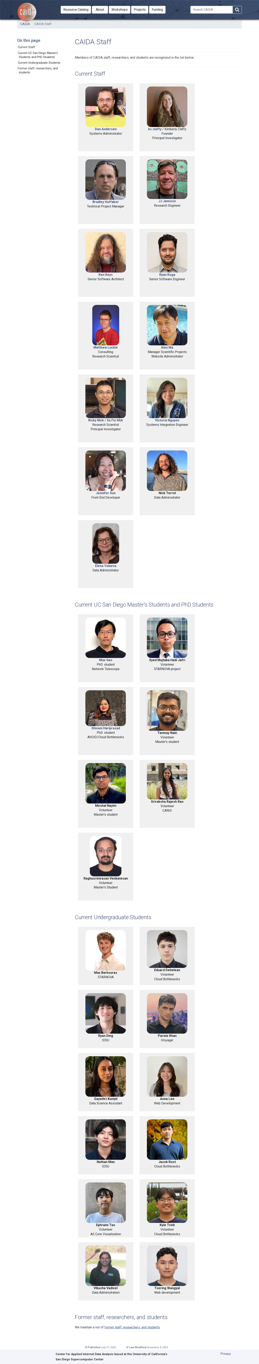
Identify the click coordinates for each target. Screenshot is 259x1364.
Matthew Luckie (105, 347)
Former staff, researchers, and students (38, 70)
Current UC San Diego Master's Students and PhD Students (38, 55)
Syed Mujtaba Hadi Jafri (167, 660)
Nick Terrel (167, 493)
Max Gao (105, 660)
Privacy (225, 1354)
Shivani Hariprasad (105, 728)
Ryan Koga (167, 275)
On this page (28, 40)
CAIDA (25, 24)
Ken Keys (106, 275)
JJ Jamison (167, 201)
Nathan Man (106, 1162)
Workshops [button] (120, 9)
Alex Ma (167, 347)
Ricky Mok (96, 420)
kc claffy (154, 129)
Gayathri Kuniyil (105, 1099)
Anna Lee (167, 1099)
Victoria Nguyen (167, 420)
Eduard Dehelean (167, 970)
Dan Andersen (106, 129)
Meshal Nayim (105, 806)
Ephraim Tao (105, 1225)
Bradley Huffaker (105, 202)
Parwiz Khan (167, 1036)
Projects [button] (141, 9)
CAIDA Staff (43, 24)
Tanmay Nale (167, 733)
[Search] (211, 10)
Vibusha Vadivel (106, 1288)
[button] (76, 10)
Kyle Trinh (167, 1225)
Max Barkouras (105, 973)
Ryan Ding (105, 1036)
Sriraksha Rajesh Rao (167, 802)
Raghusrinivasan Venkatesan (106, 878)
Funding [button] (159, 9)
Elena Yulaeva (105, 566)
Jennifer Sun (106, 493)
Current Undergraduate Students (39, 62)
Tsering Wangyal (167, 1288)
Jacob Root (167, 1162)
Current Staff (26, 47)
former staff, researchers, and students (132, 1327)
